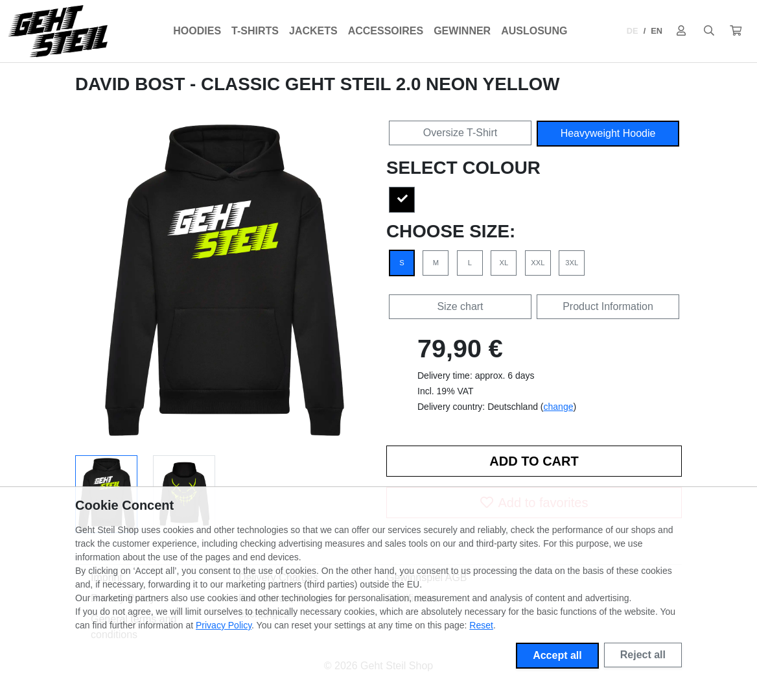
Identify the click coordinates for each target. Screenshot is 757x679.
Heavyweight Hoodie (608, 133)
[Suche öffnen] (709, 31)
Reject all (643, 654)
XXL (537, 263)
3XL (571, 263)
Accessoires (385, 30)
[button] (735, 31)
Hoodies (197, 30)
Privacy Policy (223, 625)
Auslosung (534, 30)
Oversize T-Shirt (460, 132)
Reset (481, 625)
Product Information (608, 306)
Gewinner (462, 30)
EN (656, 31)
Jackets (313, 30)
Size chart (460, 306)
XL (504, 263)
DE (632, 31)
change (559, 406)
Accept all (557, 655)
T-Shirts (255, 30)
